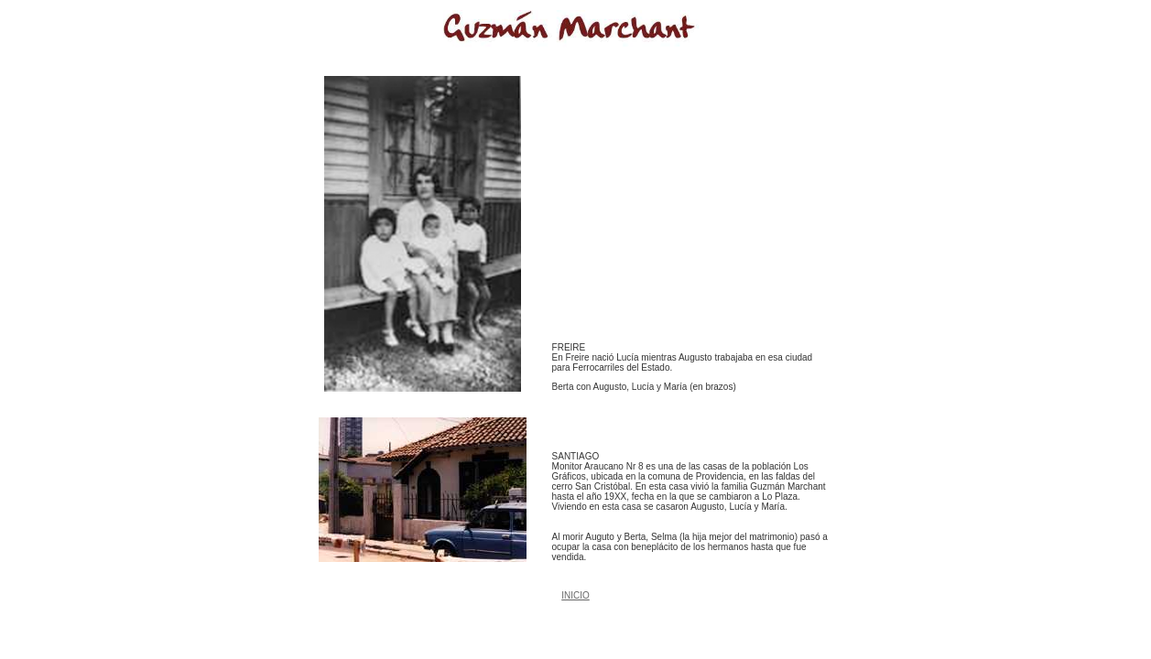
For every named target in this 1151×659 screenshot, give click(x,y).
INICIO (575, 595)
